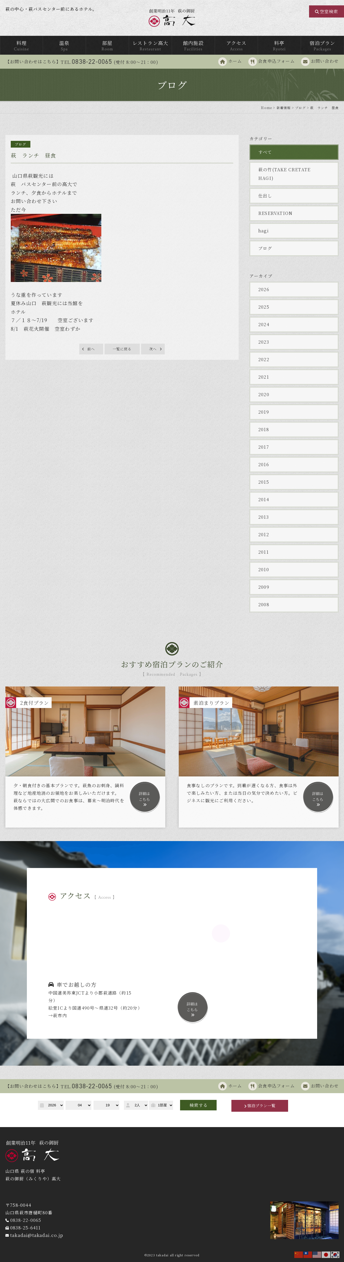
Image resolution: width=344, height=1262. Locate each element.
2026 (263, 289)
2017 (263, 447)
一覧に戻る (122, 349)
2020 (263, 394)
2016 (263, 464)
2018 (263, 429)
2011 (263, 552)
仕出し (265, 196)
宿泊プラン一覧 (261, 1105)
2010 (263, 569)
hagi (263, 231)
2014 (263, 499)
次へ (153, 349)
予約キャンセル (108, 1116)
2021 (263, 377)
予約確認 (50, 1116)
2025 (263, 307)
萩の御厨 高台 (172, 17)
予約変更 (76, 1116)
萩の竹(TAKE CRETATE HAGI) (286, 173)
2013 (263, 517)
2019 (263, 412)
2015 (263, 482)
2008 (263, 604)
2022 (263, 359)
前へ (91, 349)
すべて (265, 152)
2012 (263, 534)
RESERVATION (275, 213)
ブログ (265, 248)
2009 (263, 587)
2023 (263, 342)
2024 (263, 324)
